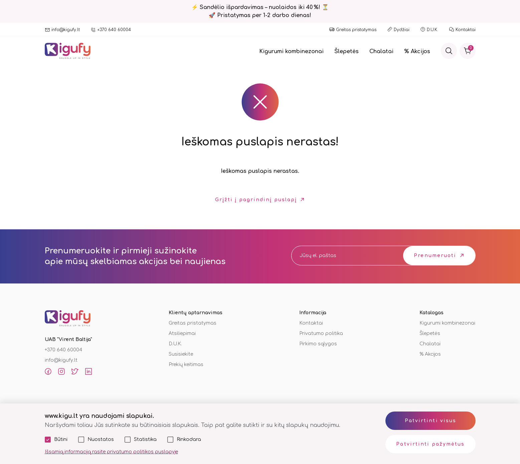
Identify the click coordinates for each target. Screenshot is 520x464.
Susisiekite (181, 354)
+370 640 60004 (114, 29)
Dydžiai (401, 29)
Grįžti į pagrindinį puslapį (256, 199)
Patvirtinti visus (431, 420)
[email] (341, 255)
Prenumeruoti (435, 255)
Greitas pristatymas (356, 29)
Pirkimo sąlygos (318, 343)
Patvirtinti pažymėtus (430, 444)
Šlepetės (346, 51)
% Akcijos (417, 51)
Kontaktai (466, 29)
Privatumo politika (321, 333)
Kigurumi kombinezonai (291, 51)
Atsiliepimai (182, 333)
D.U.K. (432, 29)
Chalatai (381, 51)
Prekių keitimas (186, 364)
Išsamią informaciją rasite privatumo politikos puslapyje (111, 451)
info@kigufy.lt (65, 29)
